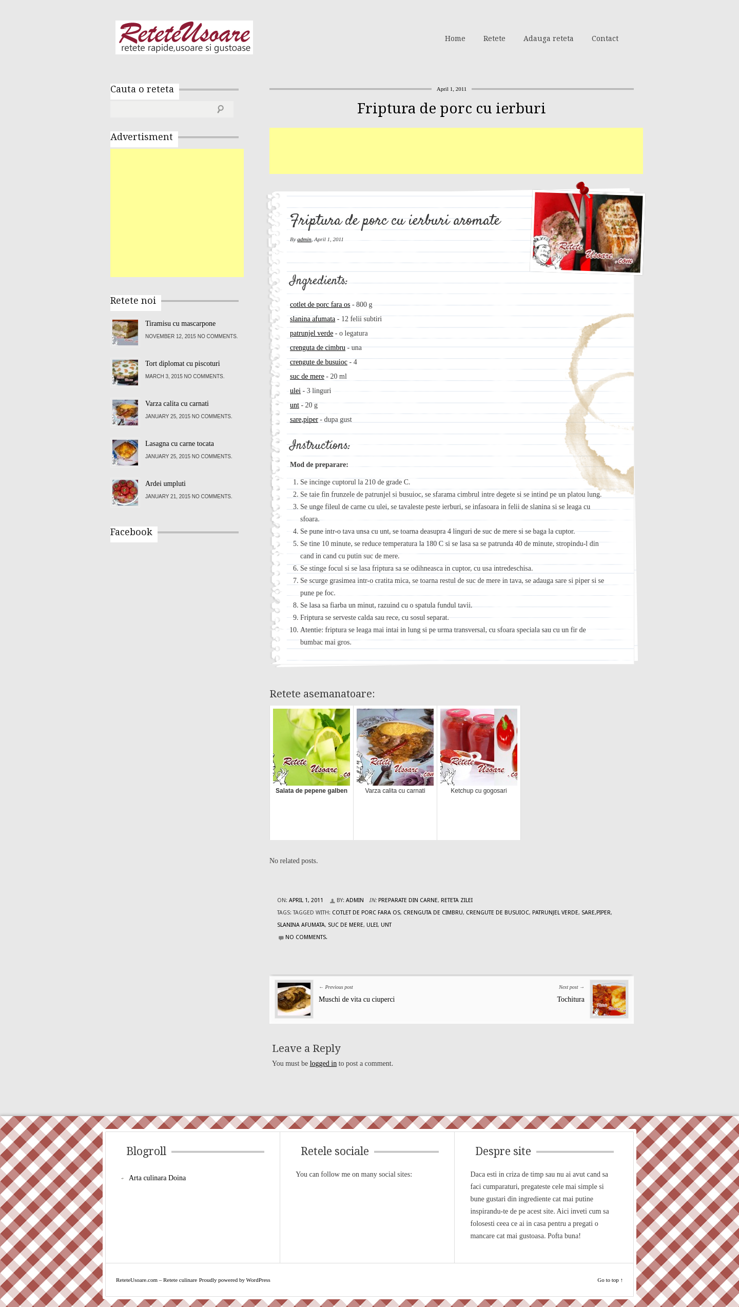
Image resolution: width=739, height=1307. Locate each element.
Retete (494, 38)
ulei (295, 391)
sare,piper (304, 419)
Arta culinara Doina (157, 1178)
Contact (605, 38)
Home (455, 38)
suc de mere (307, 376)
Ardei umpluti (165, 483)
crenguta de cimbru (317, 348)
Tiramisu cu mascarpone (180, 323)
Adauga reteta (548, 38)
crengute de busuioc (318, 362)
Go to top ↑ (610, 1280)
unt (294, 405)
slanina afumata (312, 319)
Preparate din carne (408, 900)
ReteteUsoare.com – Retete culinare (184, 37)
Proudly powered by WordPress (234, 1280)
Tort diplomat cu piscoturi (182, 363)
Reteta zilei (457, 900)
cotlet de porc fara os (320, 304)
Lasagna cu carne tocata (179, 443)
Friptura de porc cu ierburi (451, 108)
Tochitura (571, 999)
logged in (323, 1063)
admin (304, 239)
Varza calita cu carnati (177, 403)
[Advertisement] (456, 151)
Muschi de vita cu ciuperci (357, 999)
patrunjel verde (311, 333)
